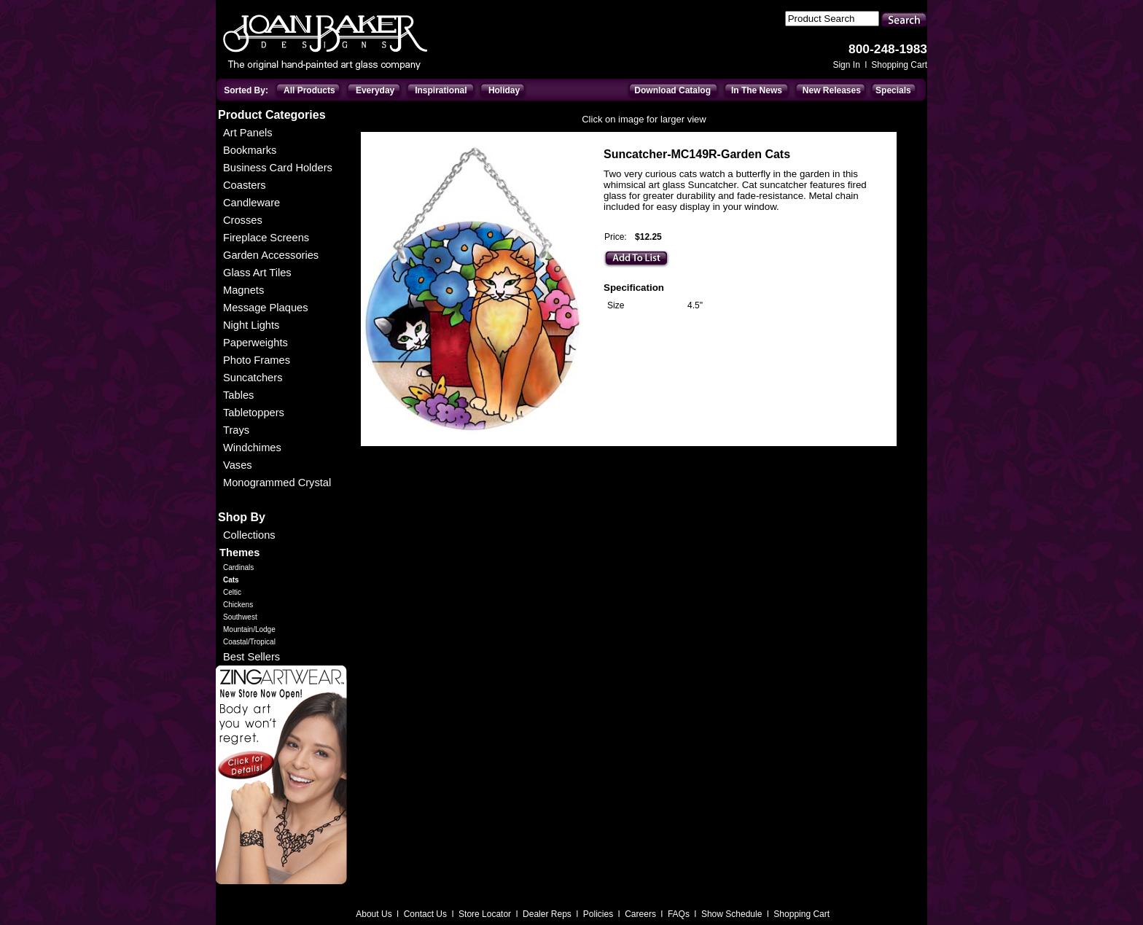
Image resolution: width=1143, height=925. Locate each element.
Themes (239, 552)
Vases (237, 465)
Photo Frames (256, 360)
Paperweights (255, 342)
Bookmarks (249, 150)
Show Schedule (733, 914)
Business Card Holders (277, 167)
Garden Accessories (271, 255)
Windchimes (252, 447)
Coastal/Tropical (249, 642)
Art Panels (248, 132)
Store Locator (486, 914)
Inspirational (441, 90)
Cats (231, 580)
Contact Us (427, 914)
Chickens (238, 605)
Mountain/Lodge (249, 629)
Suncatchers (252, 377)
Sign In (847, 65)
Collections (249, 535)
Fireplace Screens (266, 237)
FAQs (680, 914)
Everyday (375, 90)
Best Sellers (251, 657)
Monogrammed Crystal (277, 482)
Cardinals (238, 567)
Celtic (232, 592)
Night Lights (251, 325)
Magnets (243, 290)
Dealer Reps (548, 914)
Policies (599, 914)
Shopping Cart (899, 65)
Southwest (240, 617)
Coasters (244, 185)
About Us (375, 914)
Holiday (504, 90)
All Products (309, 90)
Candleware (251, 202)
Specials (893, 90)
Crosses (242, 220)
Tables (238, 395)
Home (371, 136)
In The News (756, 90)
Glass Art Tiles (257, 272)
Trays (236, 430)
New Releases (832, 90)
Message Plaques (265, 307)
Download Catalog (672, 90)
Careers (641, 914)
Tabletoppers (253, 412)
